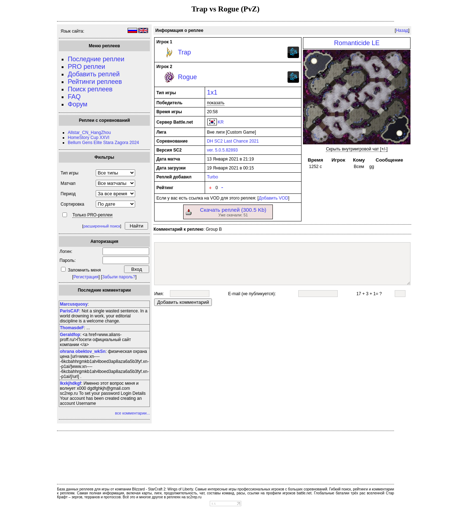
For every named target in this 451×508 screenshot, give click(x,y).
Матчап (68, 183)
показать (215, 102)
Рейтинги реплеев (95, 81)
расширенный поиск (101, 226)
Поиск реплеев (90, 89)
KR (221, 122)
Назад (402, 30)
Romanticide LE (357, 43)
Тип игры (70, 173)
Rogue (187, 77)
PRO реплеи (86, 66)
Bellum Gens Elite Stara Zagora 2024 (103, 142)
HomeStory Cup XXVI (88, 137)
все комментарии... (132, 413)
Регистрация (86, 276)
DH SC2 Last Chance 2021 (233, 141)
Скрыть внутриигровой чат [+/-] (357, 149)
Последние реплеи (96, 59)
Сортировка (72, 204)
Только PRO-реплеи (92, 214)
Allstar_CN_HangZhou (89, 132)
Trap (184, 52)
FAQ (74, 96)
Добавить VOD (273, 198)
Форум (77, 104)
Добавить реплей (94, 74)
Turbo (212, 176)
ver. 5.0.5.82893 (222, 150)
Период (68, 193)
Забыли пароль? (119, 276)
